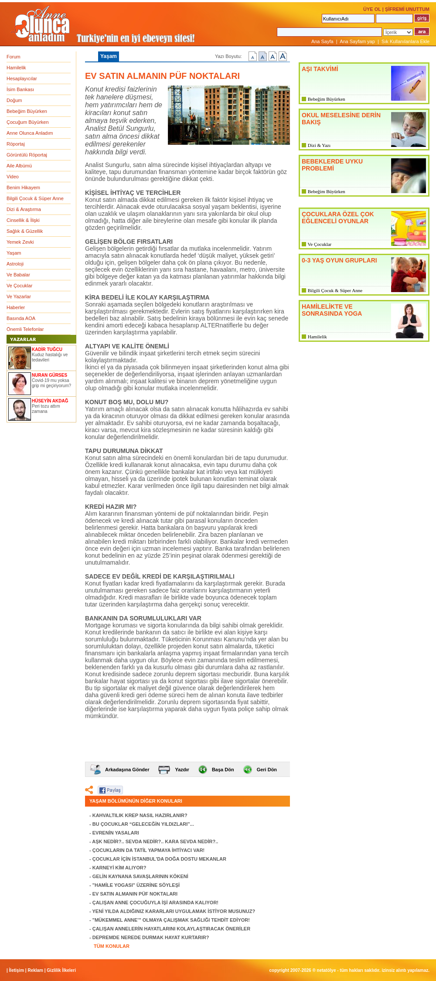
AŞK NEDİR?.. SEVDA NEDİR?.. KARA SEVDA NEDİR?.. (155, 841)
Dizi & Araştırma (24, 209)
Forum (13, 56)
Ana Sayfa (322, 41)
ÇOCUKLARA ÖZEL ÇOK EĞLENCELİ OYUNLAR (338, 218)
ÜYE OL (372, 9)
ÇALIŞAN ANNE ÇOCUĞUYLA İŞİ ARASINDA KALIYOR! (155, 902)
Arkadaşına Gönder (127, 769)
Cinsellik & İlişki (23, 220)
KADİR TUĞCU (47, 349)
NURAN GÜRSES (49, 375)
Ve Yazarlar (19, 296)
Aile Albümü (19, 165)
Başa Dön (223, 769)
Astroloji (15, 263)
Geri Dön (267, 769)
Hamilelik (16, 67)
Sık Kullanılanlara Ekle (405, 41)
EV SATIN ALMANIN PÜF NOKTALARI (134, 893)
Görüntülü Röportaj (27, 154)
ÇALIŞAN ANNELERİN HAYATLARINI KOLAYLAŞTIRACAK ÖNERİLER (171, 928)
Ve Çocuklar (19, 285)
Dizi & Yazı (319, 145)
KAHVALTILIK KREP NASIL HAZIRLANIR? (139, 815)
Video (13, 176)
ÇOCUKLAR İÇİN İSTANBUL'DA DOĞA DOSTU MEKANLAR (159, 859)
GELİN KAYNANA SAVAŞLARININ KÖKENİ (140, 876)
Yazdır (182, 769)
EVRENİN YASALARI (115, 832)
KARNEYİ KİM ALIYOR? (119, 867)
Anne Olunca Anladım (30, 133)
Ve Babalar (18, 274)
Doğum (14, 100)
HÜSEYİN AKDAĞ (50, 401)
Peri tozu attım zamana (46, 409)
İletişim (16, 970)
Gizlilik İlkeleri (61, 970)
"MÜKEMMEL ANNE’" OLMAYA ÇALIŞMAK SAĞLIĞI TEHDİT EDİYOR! (171, 920)
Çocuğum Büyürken (28, 122)
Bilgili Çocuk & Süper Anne (35, 198)
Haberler (16, 307)
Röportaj (16, 143)
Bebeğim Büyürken (27, 111)
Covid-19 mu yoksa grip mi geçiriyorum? (51, 383)
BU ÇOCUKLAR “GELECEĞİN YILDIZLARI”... (143, 824)
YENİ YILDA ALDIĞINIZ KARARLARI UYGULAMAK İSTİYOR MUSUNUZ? (173, 911)
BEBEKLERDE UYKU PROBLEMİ (332, 165)
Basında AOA (21, 318)
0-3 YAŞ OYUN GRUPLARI (339, 260)
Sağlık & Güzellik (25, 231)
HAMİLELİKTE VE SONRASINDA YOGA (332, 310)
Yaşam (14, 252)
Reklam (35, 970)
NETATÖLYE (326, 970)
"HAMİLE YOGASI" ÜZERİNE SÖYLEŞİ (136, 885)
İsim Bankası (20, 89)
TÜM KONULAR (111, 946)
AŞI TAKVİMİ (320, 68)
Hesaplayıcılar (22, 78)
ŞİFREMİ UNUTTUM (407, 9)
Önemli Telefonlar (25, 329)
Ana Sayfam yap (357, 41)
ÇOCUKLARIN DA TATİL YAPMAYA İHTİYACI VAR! (148, 850)
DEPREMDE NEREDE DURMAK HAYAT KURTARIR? (150, 937)
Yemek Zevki (20, 242)
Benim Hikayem (23, 187)
